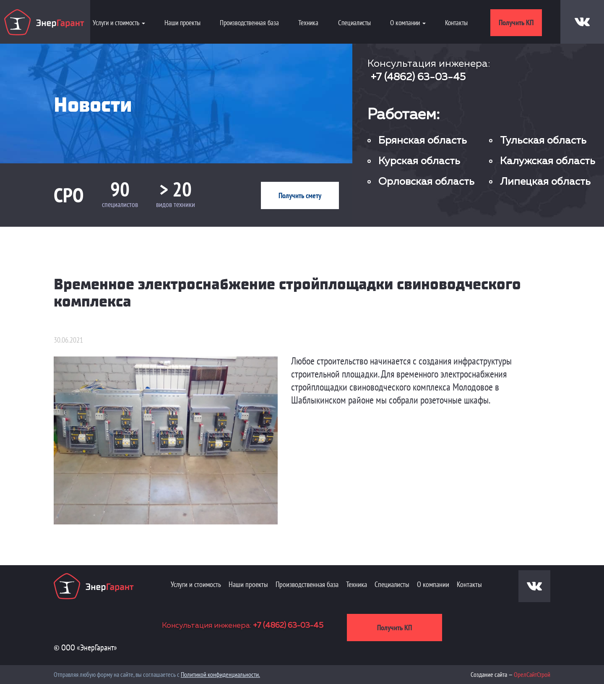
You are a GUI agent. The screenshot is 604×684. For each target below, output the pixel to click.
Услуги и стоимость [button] (119, 22)
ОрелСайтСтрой (532, 674)
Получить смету (300, 195)
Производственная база (249, 22)
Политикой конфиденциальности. (220, 674)
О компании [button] (408, 22)
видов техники (175, 204)
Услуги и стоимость (196, 584)
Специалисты (354, 22)
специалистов (120, 204)
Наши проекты (182, 22)
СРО (69, 195)
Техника (308, 22)
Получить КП (516, 22)
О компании (433, 584)
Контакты (456, 22)
